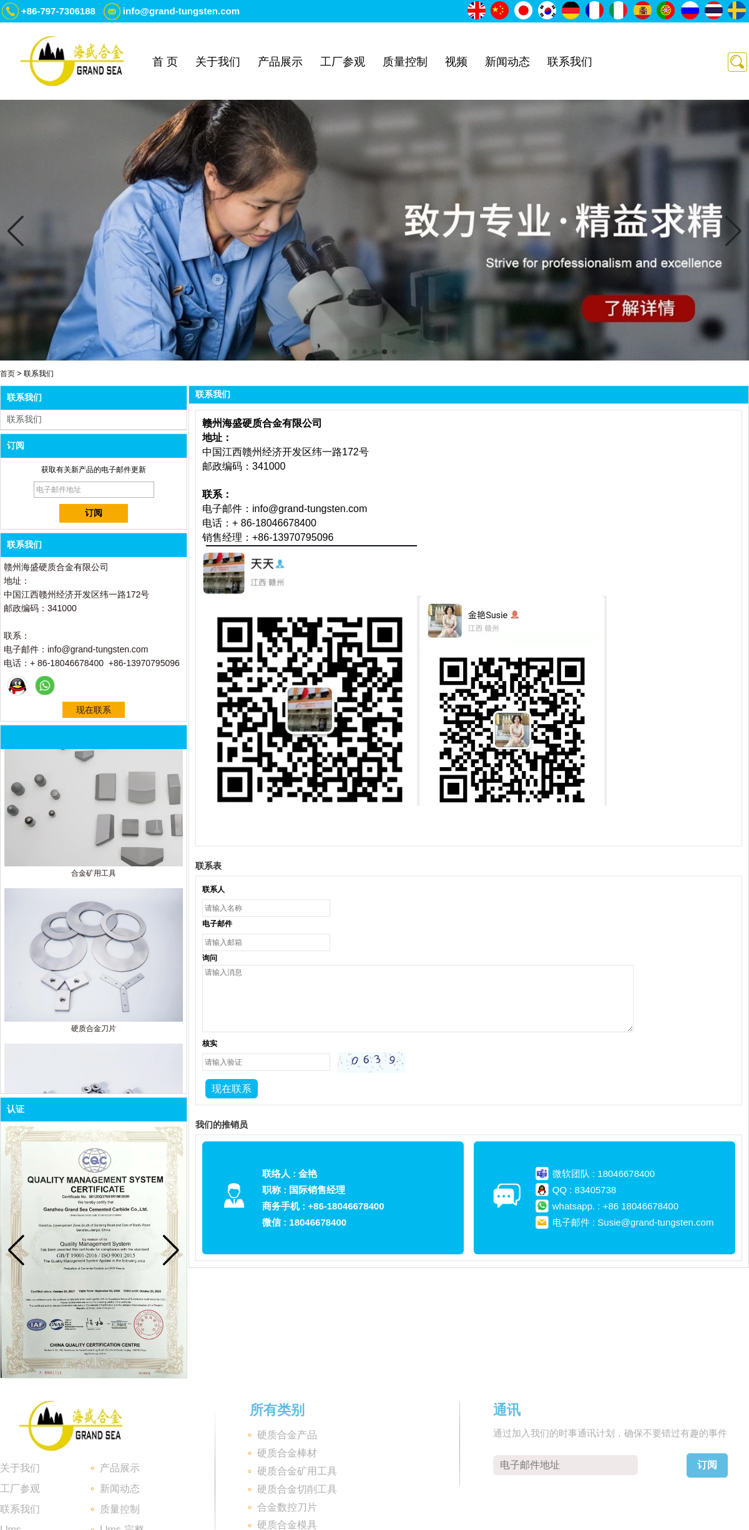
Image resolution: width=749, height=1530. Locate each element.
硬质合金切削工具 (297, 1489)
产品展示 (280, 62)
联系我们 (569, 62)
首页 (7, 373)
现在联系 (93, 710)
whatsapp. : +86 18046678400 (615, 1206)
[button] (354, 351)
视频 (456, 62)
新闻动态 (507, 62)
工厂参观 (342, 62)
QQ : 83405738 (584, 1189)
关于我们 (217, 62)
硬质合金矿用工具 (297, 1471)
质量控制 (405, 62)
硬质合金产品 (287, 1435)
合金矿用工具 (93, 875)
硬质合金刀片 (93, 1031)
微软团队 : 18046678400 (603, 1173)
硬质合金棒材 (287, 1453)
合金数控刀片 (287, 1507)
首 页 (165, 62)
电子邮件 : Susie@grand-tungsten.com (633, 1222)
